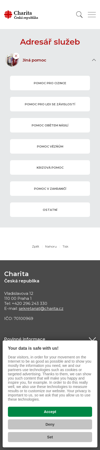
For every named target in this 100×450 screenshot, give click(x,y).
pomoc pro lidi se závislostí (50, 104)
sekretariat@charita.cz (41, 308)
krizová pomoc (49, 167)
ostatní (50, 209)
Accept (50, 412)
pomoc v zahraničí (50, 188)
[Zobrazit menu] (92, 14)
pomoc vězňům (50, 146)
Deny (49, 424)
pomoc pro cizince (50, 83)
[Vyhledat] (79, 15)
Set (50, 437)
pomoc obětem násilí (50, 125)
